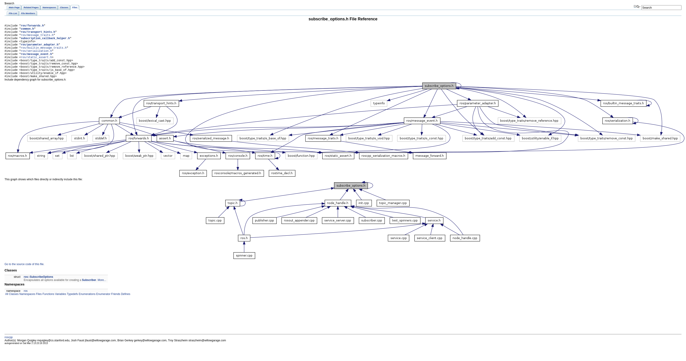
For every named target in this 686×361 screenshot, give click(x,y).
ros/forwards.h (32, 26)
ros (26, 302)
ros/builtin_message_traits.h (44, 53)
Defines (125, 305)
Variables (60, 305)
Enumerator (102, 305)
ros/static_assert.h (36, 64)
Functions (48, 305)
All (6, 305)
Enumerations (86, 305)
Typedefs (72, 305)
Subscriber (89, 291)
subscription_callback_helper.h (45, 41)
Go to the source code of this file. (24, 275)
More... (102, 291)
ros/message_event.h (36, 61)
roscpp (9, 348)
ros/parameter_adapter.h (39, 49)
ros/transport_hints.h (38, 34)
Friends (115, 305)
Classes (13, 305)
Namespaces (27, 305)
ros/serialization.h (36, 57)
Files (38, 305)
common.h (27, 30)
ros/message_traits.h (37, 38)
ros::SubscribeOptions (38, 288)
